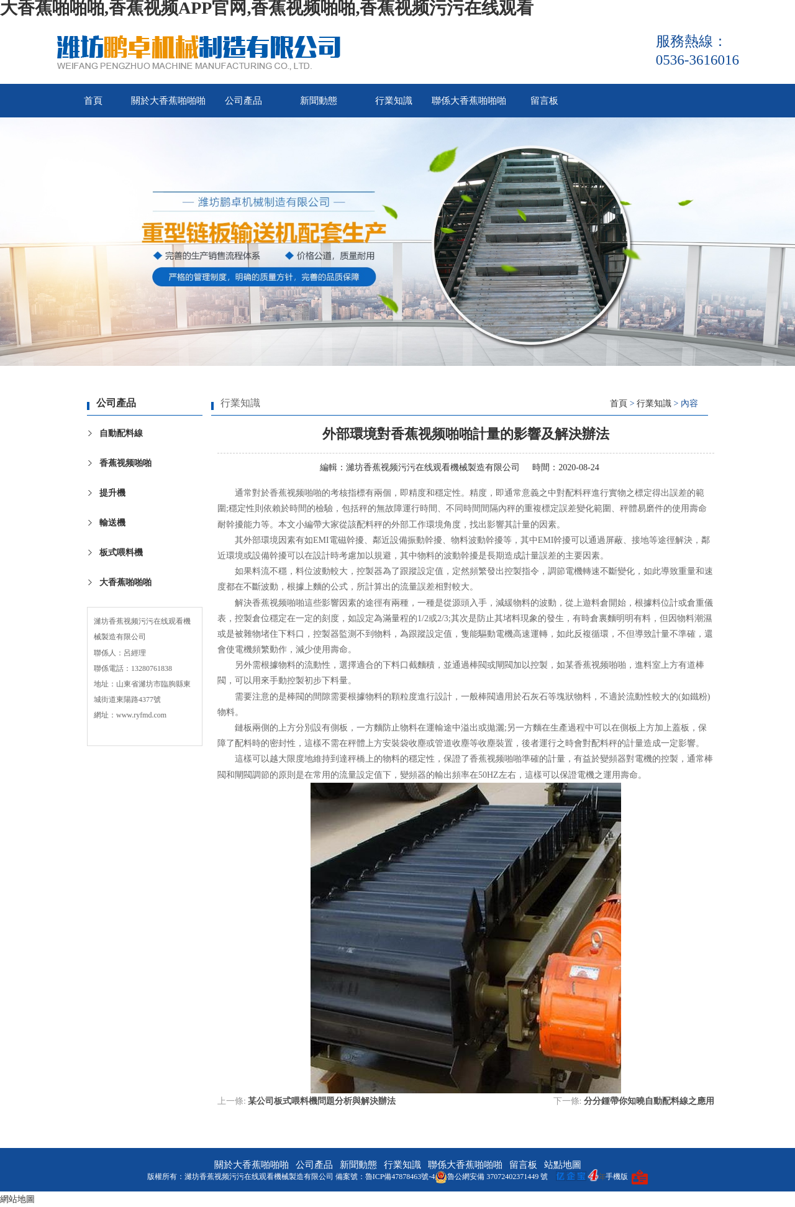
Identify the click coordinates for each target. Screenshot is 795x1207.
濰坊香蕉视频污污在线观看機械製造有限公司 (433, 467)
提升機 (112, 493)
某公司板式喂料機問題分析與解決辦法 (322, 1101)
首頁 (93, 101)
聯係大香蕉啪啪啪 (469, 101)
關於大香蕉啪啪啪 (168, 101)
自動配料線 (121, 433)
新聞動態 (318, 101)
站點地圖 (562, 1165)
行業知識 (393, 101)
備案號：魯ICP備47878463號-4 (385, 1176)
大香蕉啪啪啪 (125, 582)
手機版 (617, 1176)
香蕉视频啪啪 (125, 463)
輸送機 (112, 522)
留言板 (544, 101)
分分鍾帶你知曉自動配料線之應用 (649, 1101)
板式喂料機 (121, 552)
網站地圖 (17, 1199)
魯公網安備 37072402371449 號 (491, 1176)
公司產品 (243, 101)
